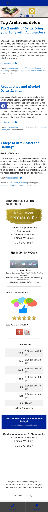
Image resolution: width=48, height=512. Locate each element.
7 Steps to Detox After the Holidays (20, 145)
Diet (10, 183)
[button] (3, 105)
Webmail (18, 495)
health (33, 71)
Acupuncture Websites (18, 482)
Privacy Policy (35, 487)
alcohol (3, 130)
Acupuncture (14, 68)
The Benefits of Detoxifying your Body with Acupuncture (23, 30)
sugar (21, 185)
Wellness (23, 183)
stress (39, 71)
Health (15, 183)
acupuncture (24, 71)
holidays (15, 185)
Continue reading (9, 63)
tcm (44, 71)
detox (22, 68)
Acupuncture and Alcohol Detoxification (20, 88)
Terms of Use (22, 487)
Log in (31, 495)
